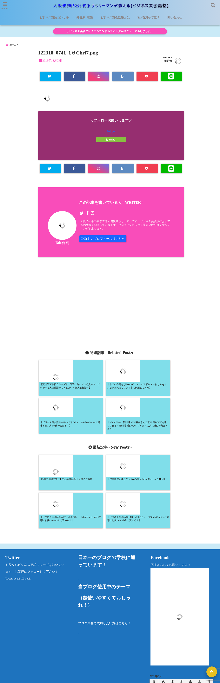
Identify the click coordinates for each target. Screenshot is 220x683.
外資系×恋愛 (85, 17)
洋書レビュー (134, 654)
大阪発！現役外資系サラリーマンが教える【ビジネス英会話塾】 (103, 677)
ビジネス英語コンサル (54, 17)
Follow (111, 131)
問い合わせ (174, 17)
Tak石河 (167, 60)
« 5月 (180, 629)
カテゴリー (157, 642)
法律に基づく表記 (197, 654)
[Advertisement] (76, 299)
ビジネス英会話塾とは (115, 17)
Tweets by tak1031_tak (18, 503)
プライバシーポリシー (164, 654)
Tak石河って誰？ (148, 17)
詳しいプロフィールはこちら (103, 238)
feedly (111, 139)
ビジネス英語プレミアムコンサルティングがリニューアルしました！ (110, 31)
